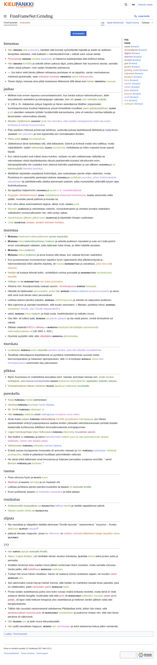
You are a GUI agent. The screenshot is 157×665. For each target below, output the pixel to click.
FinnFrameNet (20, 634)
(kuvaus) (135, 46)
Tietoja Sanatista (27, 653)
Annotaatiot (78, 33)
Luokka (8, 634)
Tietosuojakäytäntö (11, 653)
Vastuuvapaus (42, 653)
